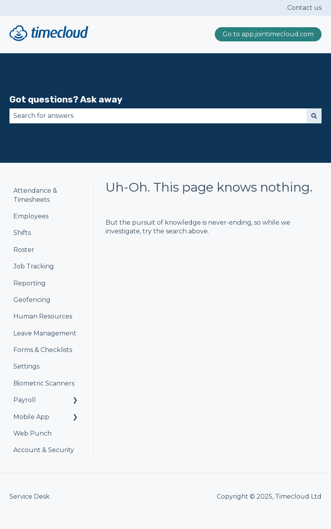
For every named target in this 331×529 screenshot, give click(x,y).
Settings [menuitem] (26, 366)
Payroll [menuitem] (24, 400)
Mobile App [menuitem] (31, 417)
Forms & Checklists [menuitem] (42, 350)
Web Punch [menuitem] (32, 433)
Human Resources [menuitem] (42, 316)
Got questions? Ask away (66, 99)
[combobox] (158, 115)
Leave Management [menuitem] (44, 333)
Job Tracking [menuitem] (33, 266)
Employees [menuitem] (30, 216)
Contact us (304, 7)
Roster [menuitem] (23, 249)
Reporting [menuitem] (29, 283)
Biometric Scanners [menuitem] (43, 383)
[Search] (314, 115)
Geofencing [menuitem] (31, 300)
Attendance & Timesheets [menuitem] (35, 195)
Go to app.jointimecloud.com (268, 34)
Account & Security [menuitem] (43, 450)
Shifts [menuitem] (22, 233)
